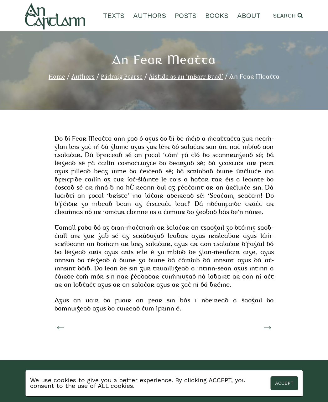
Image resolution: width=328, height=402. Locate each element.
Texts (113, 15)
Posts (185, 15)
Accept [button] (284, 383)
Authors (149, 15)
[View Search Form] (288, 15)
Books (216, 15)
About (249, 15)
